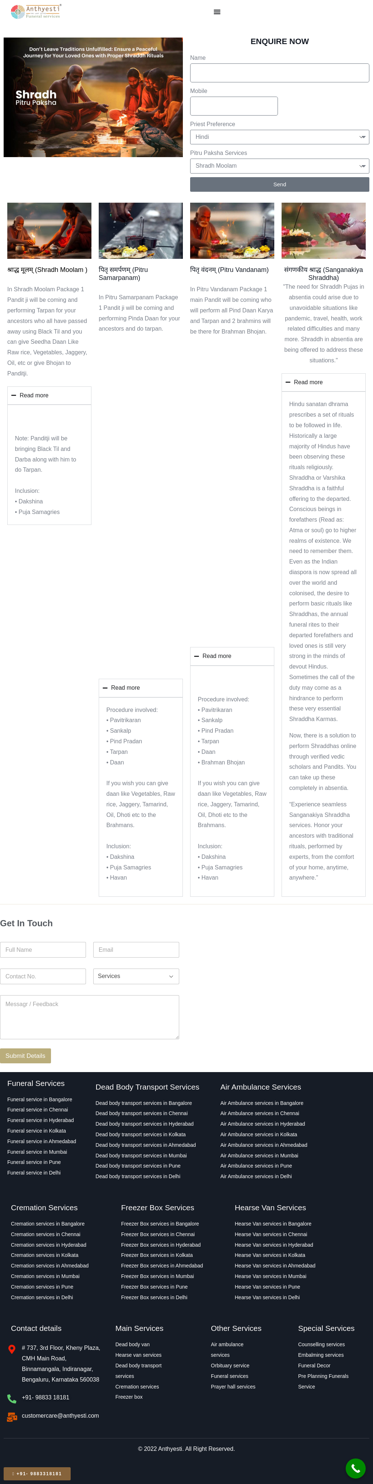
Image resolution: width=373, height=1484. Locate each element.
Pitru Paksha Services (218, 153)
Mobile (198, 91)
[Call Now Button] (356, 1468)
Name (198, 58)
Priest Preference (212, 124)
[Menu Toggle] (217, 11)
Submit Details (25, 1055)
